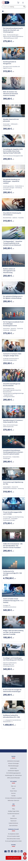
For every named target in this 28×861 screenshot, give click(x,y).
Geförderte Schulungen (13, 761)
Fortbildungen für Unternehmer (13, 775)
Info (13, 804)
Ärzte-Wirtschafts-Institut (13, 838)
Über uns (13, 786)
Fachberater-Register (13, 770)
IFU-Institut (13, 781)
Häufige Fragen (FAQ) (13, 811)
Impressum (13, 820)
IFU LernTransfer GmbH (13, 836)
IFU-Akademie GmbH (13, 834)
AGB (13, 816)
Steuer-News (13, 791)
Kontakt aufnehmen (13, 858)
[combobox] (14, 6)
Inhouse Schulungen (13, 763)
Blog (13, 809)
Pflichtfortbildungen (13, 766)
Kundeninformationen (13, 813)
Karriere (13, 793)
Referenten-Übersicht (13, 800)
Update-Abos (13, 768)
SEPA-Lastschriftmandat (13, 777)
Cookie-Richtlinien (13, 823)
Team (13, 788)
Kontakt (13, 795)
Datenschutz (13, 818)
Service (13, 756)
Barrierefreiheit (13, 825)
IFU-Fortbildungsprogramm (13, 773)
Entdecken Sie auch (13, 829)
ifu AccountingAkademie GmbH (13, 841)
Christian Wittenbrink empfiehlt (13, 798)
